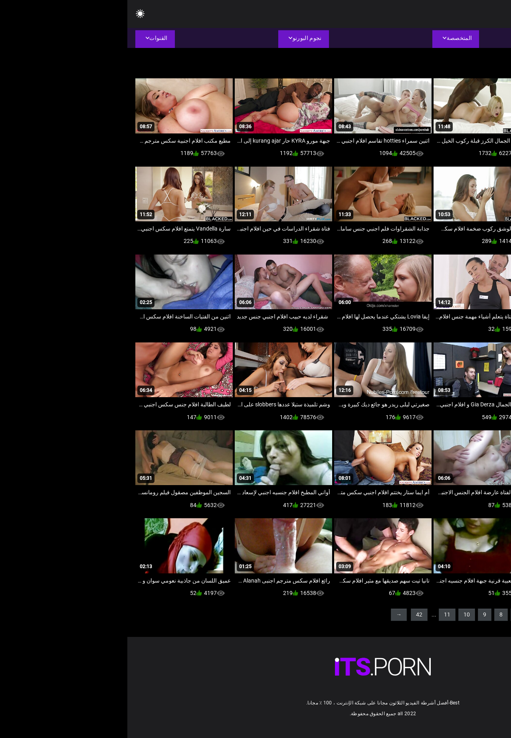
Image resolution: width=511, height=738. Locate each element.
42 (292, 614)
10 (339, 614)
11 (320, 614)
